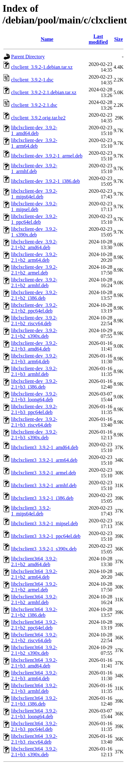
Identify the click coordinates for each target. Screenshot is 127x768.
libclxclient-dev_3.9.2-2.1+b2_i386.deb (34, 295)
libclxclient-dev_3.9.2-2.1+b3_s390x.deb (34, 434)
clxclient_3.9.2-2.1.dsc (34, 105)
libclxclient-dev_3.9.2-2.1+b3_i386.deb (34, 384)
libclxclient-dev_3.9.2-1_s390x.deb (34, 231)
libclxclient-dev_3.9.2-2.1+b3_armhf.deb (34, 371)
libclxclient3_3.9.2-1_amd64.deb (44, 447)
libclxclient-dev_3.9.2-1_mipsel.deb (34, 206)
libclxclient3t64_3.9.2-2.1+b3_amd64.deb (34, 662)
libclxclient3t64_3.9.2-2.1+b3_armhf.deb (34, 688)
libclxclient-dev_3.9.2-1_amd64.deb (34, 130)
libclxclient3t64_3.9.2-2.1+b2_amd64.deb (34, 561)
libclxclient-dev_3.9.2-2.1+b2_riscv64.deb (34, 320)
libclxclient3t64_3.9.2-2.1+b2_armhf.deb (34, 599)
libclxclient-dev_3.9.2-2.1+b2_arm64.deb (34, 257)
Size (118, 39)
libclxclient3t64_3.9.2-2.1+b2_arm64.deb (34, 574)
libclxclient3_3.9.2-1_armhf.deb (44, 485)
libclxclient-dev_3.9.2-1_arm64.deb (34, 143)
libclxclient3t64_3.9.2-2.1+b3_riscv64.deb (34, 739)
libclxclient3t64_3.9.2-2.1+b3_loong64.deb (34, 713)
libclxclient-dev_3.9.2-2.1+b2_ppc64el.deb (34, 307)
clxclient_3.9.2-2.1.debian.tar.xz (43, 92)
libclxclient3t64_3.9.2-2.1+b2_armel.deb (34, 586)
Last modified (98, 39)
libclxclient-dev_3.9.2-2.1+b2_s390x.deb (34, 333)
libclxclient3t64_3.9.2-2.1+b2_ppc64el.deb (34, 624)
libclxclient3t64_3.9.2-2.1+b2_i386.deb (34, 612)
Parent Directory (28, 56)
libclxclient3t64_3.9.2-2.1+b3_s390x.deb (34, 751)
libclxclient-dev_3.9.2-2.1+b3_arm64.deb (34, 358)
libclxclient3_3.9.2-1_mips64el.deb (31, 510)
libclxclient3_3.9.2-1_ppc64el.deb (45, 536)
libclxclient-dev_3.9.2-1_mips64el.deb (34, 193)
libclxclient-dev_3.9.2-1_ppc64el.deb (34, 219)
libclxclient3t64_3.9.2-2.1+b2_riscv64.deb (34, 637)
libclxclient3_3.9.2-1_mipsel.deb (44, 523)
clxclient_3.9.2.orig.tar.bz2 (38, 117)
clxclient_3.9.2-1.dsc (32, 79)
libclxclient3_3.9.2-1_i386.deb (42, 498)
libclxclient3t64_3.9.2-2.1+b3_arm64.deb (34, 675)
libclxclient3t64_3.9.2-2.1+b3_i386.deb (34, 701)
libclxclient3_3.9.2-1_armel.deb (43, 472)
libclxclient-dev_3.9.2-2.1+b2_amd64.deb (34, 244)
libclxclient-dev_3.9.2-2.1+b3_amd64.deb (34, 346)
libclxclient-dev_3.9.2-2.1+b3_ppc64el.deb (34, 409)
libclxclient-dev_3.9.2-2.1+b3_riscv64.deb (34, 422)
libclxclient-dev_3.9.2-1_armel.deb (46, 155)
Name (47, 39)
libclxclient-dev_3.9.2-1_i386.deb (45, 181)
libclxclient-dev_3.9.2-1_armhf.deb (34, 168)
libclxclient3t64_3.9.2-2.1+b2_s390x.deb (34, 650)
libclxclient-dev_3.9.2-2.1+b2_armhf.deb (34, 282)
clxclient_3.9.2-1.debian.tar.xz (42, 67)
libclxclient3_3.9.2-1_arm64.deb (44, 460)
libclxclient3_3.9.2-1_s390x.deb (44, 549)
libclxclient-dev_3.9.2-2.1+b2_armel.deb (34, 269)
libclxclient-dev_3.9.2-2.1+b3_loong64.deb (34, 396)
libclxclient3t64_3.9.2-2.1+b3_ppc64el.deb (34, 726)
